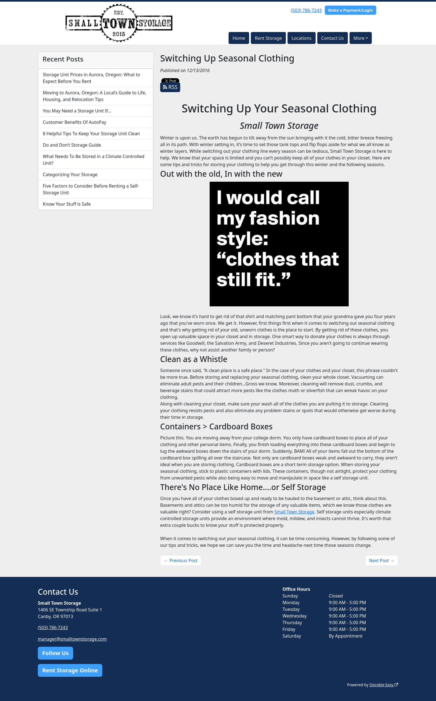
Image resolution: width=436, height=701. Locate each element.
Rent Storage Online (70, 670)
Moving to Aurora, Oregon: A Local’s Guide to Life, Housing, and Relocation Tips (94, 96)
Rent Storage (268, 38)
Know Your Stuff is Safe (67, 204)
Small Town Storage (294, 512)
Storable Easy (383, 684)
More (359, 38)
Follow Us (55, 652)
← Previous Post (180, 560)
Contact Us (332, 38)
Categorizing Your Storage (70, 174)
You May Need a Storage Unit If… (77, 111)
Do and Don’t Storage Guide (72, 145)
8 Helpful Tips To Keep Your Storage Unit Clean (91, 134)
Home (238, 38)
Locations (301, 38)
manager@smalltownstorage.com (73, 639)
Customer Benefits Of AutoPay (74, 122)
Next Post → (382, 560)
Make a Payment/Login (350, 10)
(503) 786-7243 (306, 10)
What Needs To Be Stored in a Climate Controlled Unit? (93, 159)
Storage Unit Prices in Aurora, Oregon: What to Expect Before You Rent (91, 78)
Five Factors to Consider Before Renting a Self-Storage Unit (91, 189)
